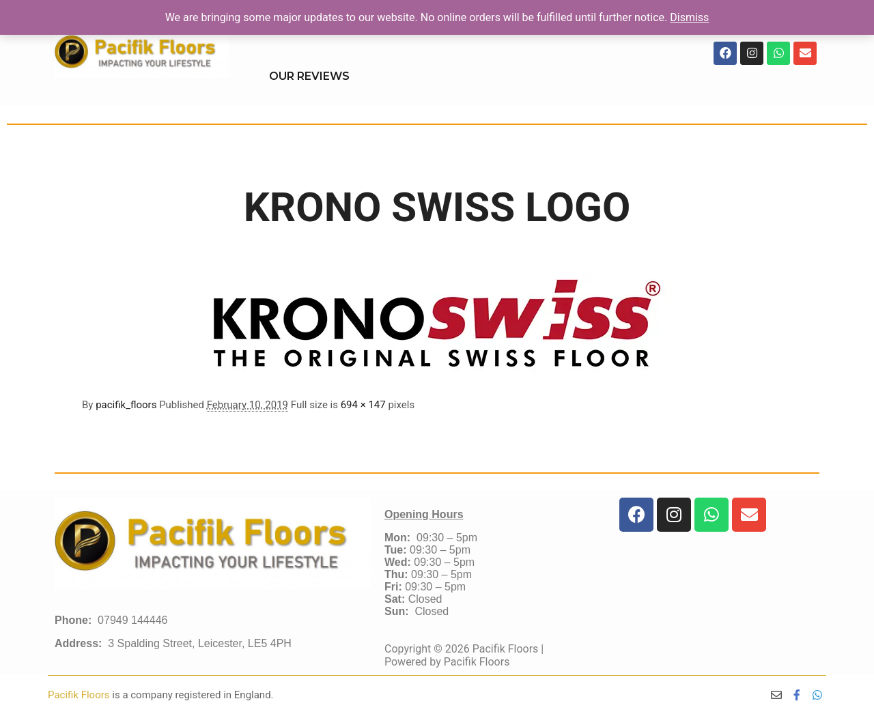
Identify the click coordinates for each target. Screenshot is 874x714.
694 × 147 (363, 405)
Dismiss (689, 17)
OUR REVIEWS (309, 76)
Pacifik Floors (80, 695)
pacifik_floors (126, 405)
